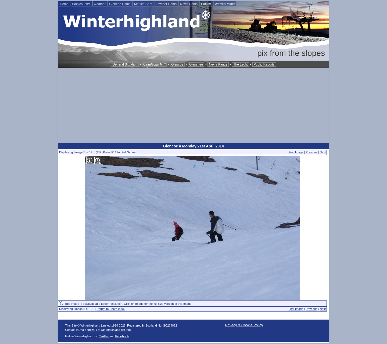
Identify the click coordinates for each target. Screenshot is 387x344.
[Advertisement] (193, 105)
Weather (100, 4)
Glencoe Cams (120, 4)
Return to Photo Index (110, 308)
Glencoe (177, 64)
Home (64, 4)
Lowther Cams (167, 4)
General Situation (124, 64)
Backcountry (81, 4)
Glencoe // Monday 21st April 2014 (193, 146)
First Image (296, 152)
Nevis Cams (189, 4)
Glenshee (196, 64)
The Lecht (240, 64)
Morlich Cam (143, 4)
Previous (311, 152)
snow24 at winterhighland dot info (109, 329)
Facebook (122, 336)
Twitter (104, 336)
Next (323, 152)
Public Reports (264, 64)
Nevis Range (218, 64)
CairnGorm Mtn (154, 64)
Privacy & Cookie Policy (244, 325)
